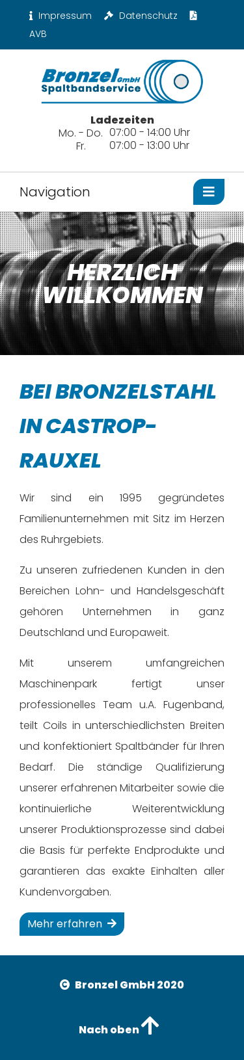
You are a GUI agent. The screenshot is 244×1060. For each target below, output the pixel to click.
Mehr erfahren (71, 923)
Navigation (55, 192)
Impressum (60, 15)
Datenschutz (141, 15)
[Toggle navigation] (208, 192)
